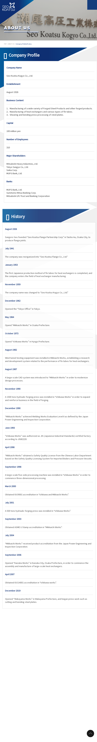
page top (90, 733)
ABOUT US (11, 44)
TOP (5, 44)
